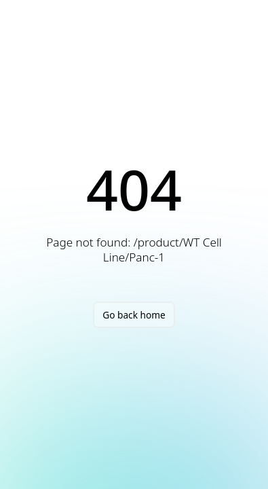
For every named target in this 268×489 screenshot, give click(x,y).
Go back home (134, 314)
